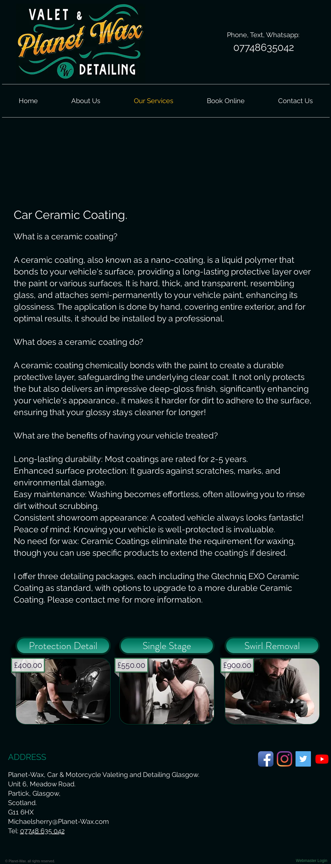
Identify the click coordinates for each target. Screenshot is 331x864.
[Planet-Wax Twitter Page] (303, 759)
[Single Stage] (167, 646)
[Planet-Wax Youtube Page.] (322, 759)
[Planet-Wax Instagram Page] (284, 759)
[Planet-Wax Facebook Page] (265, 759)
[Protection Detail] (63, 646)
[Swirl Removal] (272, 646)
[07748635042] (264, 47)
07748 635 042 (42, 831)
